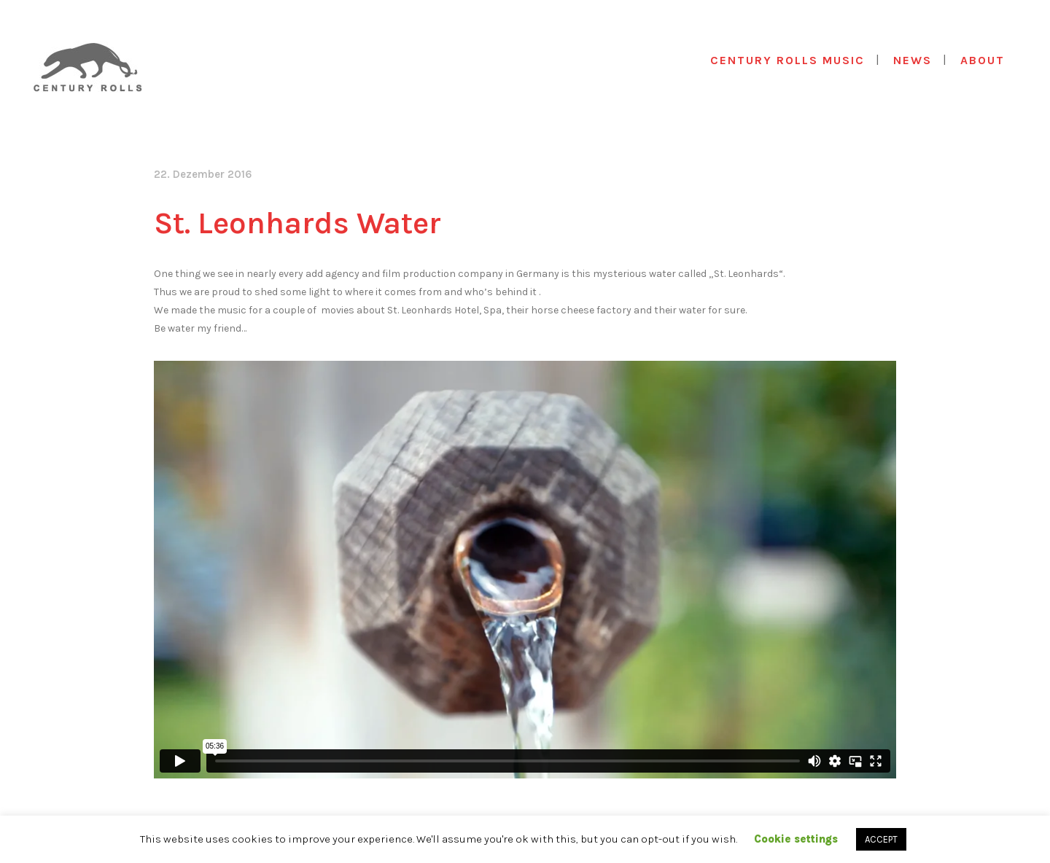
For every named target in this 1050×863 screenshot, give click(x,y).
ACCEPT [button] (881, 839)
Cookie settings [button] (796, 839)
